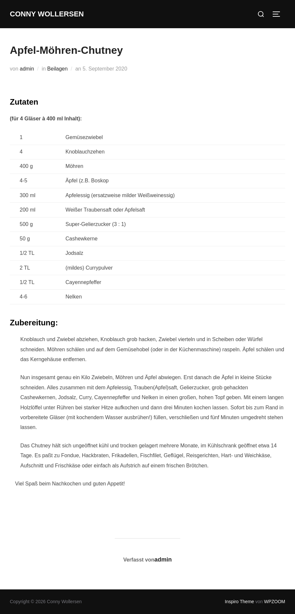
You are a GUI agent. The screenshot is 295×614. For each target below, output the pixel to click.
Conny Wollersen (47, 14)
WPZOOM (274, 601)
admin (27, 69)
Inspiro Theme (239, 601)
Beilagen (57, 69)
